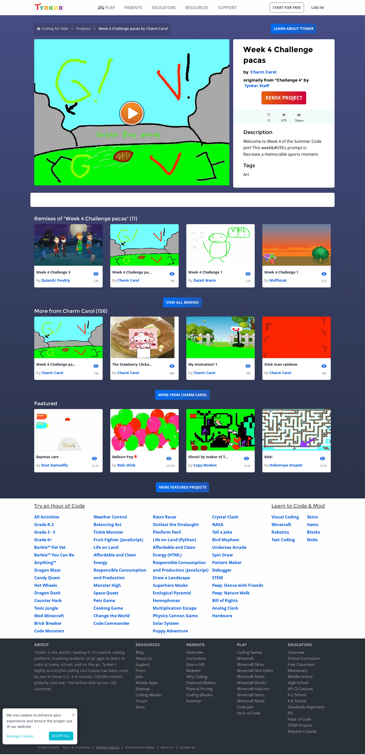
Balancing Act (107, 525)
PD (290, 713)
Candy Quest (47, 578)
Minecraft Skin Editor (255, 671)
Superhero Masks (170, 586)
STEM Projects (300, 725)
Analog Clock (225, 608)
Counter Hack (48, 601)
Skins (312, 517)
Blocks (313, 532)
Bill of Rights (225, 601)
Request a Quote (302, 731)
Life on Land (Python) (174, 540)
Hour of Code (248, 713)
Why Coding (196, 677)
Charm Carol (263, 72)
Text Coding (283, 540)
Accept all (61, 736)
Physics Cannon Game (175, 616)
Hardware (222, 616)
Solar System (166, 624)
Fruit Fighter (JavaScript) (118, 540)
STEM (217, 578)
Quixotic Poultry (55, 280)
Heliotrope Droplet (285, 465)
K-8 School (297, 701)
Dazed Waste (204, 280)
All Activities (46, 517)
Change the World (112, 616)
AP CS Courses (300, 689)
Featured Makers (201, 683)
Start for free (287, 7)
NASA (217, 525)
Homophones (166, 601)
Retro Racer (164, 517)
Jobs (139, 677)
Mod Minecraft (49, 616)
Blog (139, 652)
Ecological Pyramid (172, 593)
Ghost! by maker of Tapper (208, 457)
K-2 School (297, 695)
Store (140, 707)
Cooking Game (108, 608)
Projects (83, 28)
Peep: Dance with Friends (237, 586)
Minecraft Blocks (251, 683)
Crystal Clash (225, 517)
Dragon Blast (47, 570)
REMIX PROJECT (283, 97)
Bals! (268, 457)
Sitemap (143, 689)
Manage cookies (20, 736)
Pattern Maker (227, 563)
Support (143, 665)
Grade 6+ (43, 540)
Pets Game (104, 601)
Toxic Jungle (46, 608)
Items (312, 525)
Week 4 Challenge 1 (205, 272)
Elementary (297, 671)
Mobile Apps (147, 683)
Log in (317, 7)
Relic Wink (126, 465)
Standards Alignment (306, 707)
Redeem (193, 671)
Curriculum (196, 659)
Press (140, 671)
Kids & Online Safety (140, 748)
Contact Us (187, 748)
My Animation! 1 (202, 364)
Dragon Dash (47, 593)
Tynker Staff (256, 85)
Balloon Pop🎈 (125, 457)
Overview (194, 652)
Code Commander (112, 624)
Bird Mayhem (225, 540)
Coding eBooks (149, 695)
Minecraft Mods (251, 701)
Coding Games (249, 652)
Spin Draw (222, 555)
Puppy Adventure (170, 631)
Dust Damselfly (54, 465)
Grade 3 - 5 (44, 532)
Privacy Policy (108, 748)
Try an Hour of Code (59, 506)
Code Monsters (49, 631)
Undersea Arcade (229, 548)
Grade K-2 (44, 525)
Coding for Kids (55, 28)
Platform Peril (167, 532)
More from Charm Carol (182, 395)
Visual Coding (285, 517)
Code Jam (245, 707)
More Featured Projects (182, 488)
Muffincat (277, 280)
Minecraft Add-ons (253, 689)
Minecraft (281, 525)
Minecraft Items (250, 695)
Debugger (221, 570)
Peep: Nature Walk (231, 593)
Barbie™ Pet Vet (50, 548)
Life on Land (106, 548)
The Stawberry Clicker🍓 (132, 364)
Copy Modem (205, 465)
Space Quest (106, 593)
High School (298, 683)
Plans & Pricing (199, 689)
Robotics (280, 532)
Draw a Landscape (171, 578)
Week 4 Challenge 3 (53, 272)
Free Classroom (301, 665)
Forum (141, 701)
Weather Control (110, 517)
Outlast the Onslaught (176, 525)
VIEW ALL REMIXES (182, 302)
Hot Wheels (45, 586)
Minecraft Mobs (251, 677)
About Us (144, 659)
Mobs (312, 540)
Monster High (107, 586)
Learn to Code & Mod (298, 506)
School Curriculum (304, 659)
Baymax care (47, 457)
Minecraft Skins (250, 665)
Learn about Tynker (294, 28)
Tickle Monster (108, 532)
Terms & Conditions (76, 748)
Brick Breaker (48, 624)
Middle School (300, 677)
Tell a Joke (222, 532)
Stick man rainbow (280, 364)
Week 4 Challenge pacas (132, 272)
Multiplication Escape (174, 608)
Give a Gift (195, 665)
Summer (193, 701)
